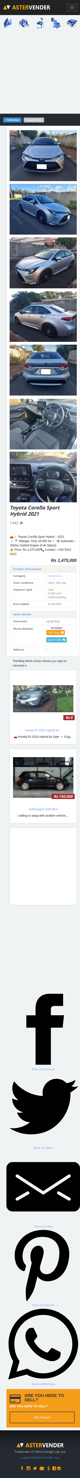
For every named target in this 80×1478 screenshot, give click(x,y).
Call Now (56, 632)
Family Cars (55, 576)
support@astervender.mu (40, 1457)
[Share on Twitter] (43, 1110)
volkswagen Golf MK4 (43, 809)
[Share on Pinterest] (43, 1267)
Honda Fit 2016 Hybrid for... (43, 730)
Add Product (42, 1417)
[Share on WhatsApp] (43, 1346)
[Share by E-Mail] (43, 1189)
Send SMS (56, 640)
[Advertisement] (40, 72)
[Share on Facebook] (43, 1031)
